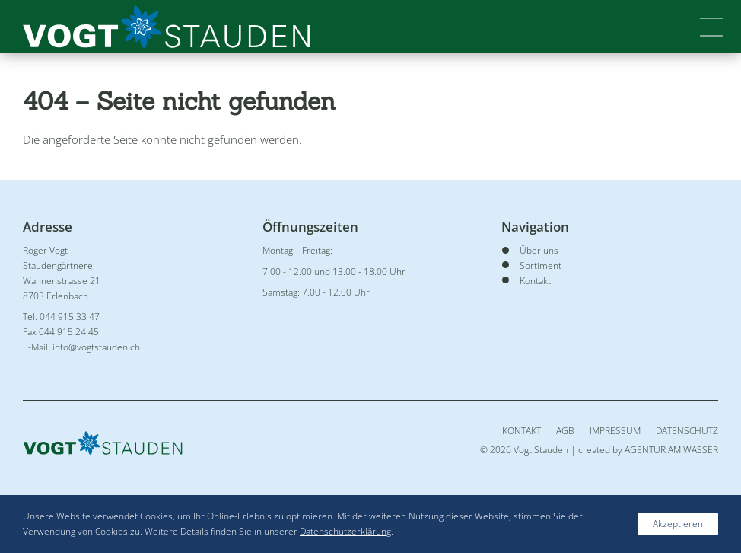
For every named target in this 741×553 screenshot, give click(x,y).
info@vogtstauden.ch (96, 346)
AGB (565, 430)
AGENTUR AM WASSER (671, 449)
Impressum (615, 430)
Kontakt (521, 430)
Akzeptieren (678, 523)
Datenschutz (687, 430)
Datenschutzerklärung (345, 531)
